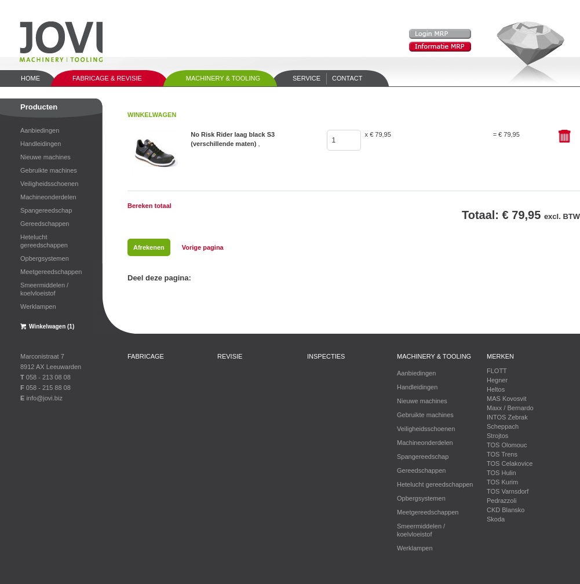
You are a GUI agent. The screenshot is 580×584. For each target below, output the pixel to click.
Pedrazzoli (501, 500)
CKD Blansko (505, 509)
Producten (38, 107)
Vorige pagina (203, 247)
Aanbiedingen (39, 130)
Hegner (497, 380)
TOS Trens (502, 454)
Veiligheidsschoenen (49, 183)
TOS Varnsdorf (507, 491)
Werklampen (38, 306)
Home (30, 78)
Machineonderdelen (48, 197)
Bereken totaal (149, 205)
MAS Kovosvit (506, 398)
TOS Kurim (502, 482)
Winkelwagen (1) (51, 326)
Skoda (496, 519)
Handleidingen (40, 143)
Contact (347, 78)
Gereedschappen (44, 223)
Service (306, 78)
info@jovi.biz (44, 398)
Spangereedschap (46, 210)
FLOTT (497, 370)
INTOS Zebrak (507, 417)
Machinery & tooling (223, 78)
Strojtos (497, 435)
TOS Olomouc (507, 444)
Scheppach (503, 426)
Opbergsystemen (44, 258)
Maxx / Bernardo (510, 407)
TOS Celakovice (509, 463)
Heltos (496, 389)
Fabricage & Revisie (107, 78)
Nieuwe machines (45, 157)
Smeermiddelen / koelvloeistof (44, 289)
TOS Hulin (501, 472)
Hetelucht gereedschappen (44, 241)
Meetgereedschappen (51, 271)
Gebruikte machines (48, 170)
